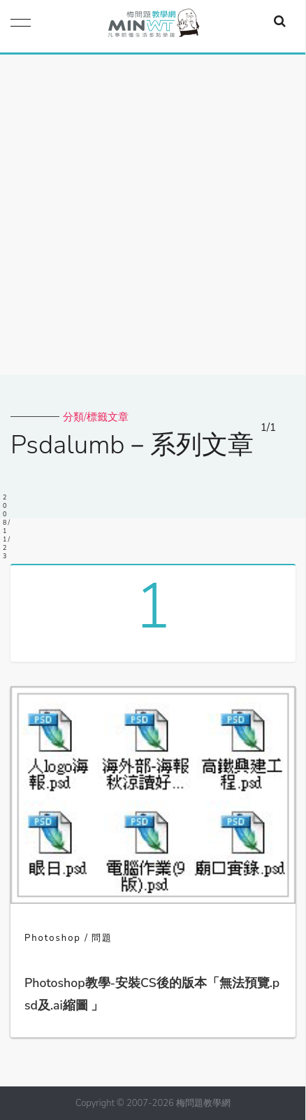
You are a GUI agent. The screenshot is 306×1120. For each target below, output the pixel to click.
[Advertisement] (153, 215)
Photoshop (52, 938)
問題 (102, 938)
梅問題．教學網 (153, 26)
